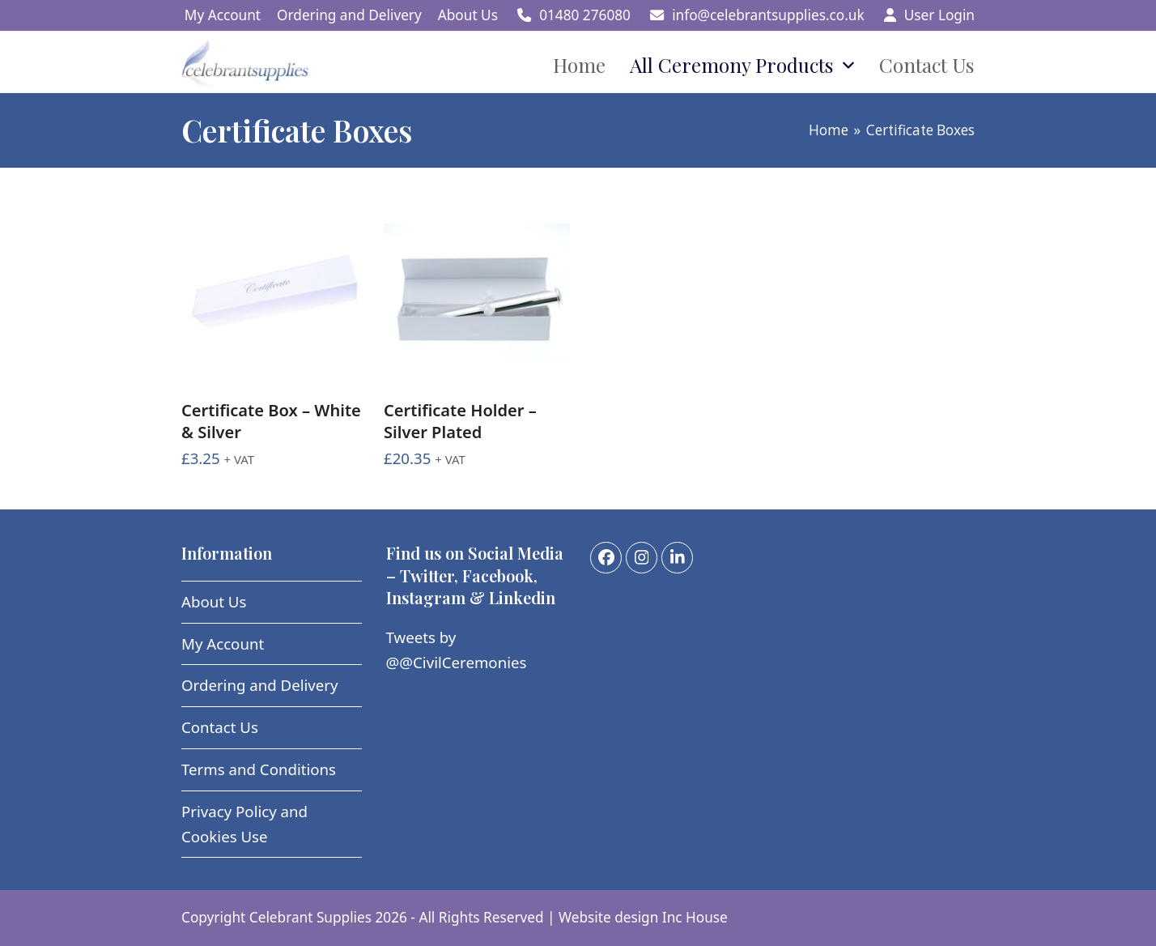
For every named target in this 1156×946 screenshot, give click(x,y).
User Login (939, 15)
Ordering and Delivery (259, 685)
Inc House (695, 917)
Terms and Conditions (258, 769)
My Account (222, 643)
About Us (213, 601)
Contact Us (219, 727)
